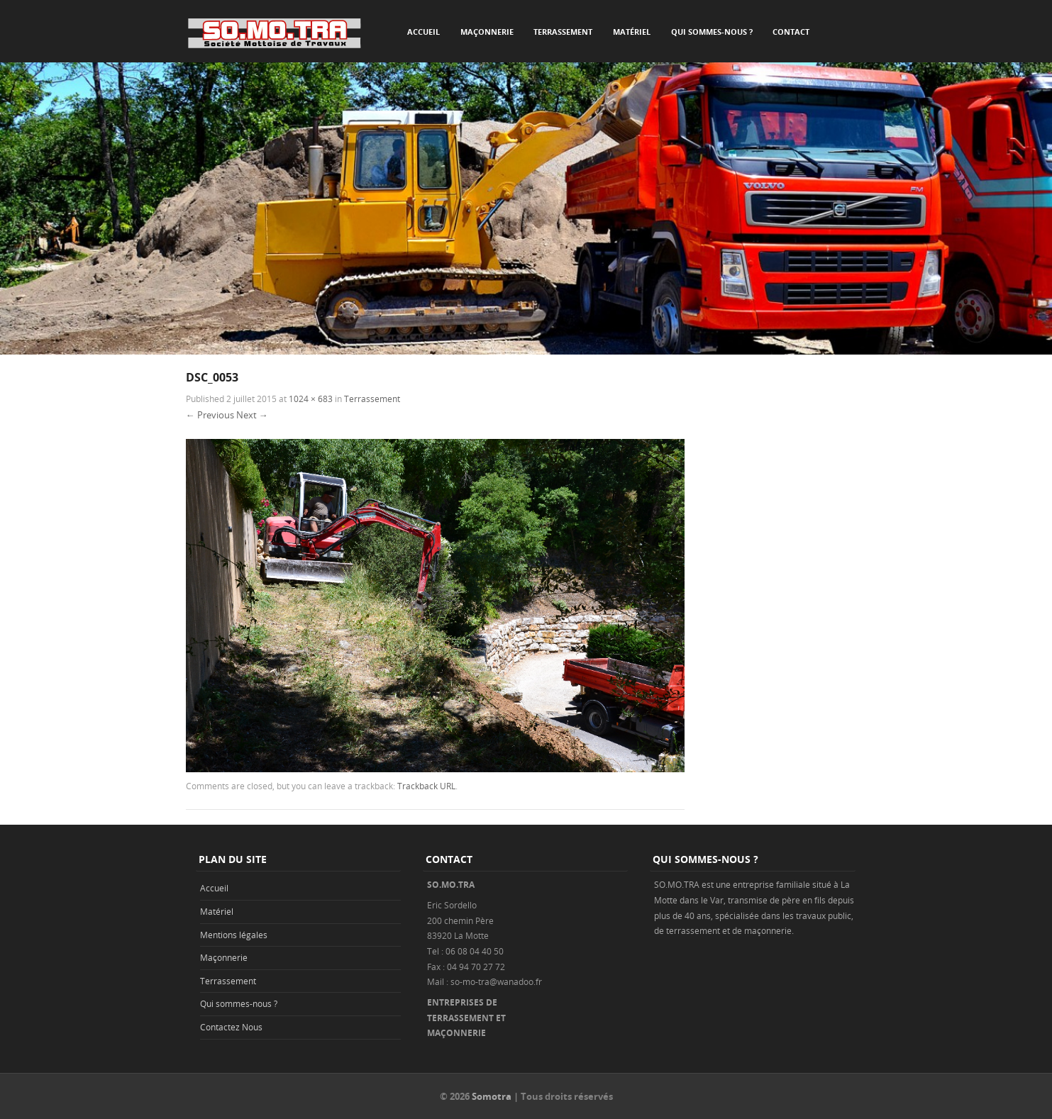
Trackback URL (426, 785)
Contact (791, 31)
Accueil (423, 31)
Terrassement (562, 31)
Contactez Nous (231, 1026)
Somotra (491, 1096)
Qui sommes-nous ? (712, 31)
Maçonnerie (487, 31)
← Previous (210, 414)
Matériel (631, 31)
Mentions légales (233, 934)
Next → (252, 414)
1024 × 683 (311, 398)
